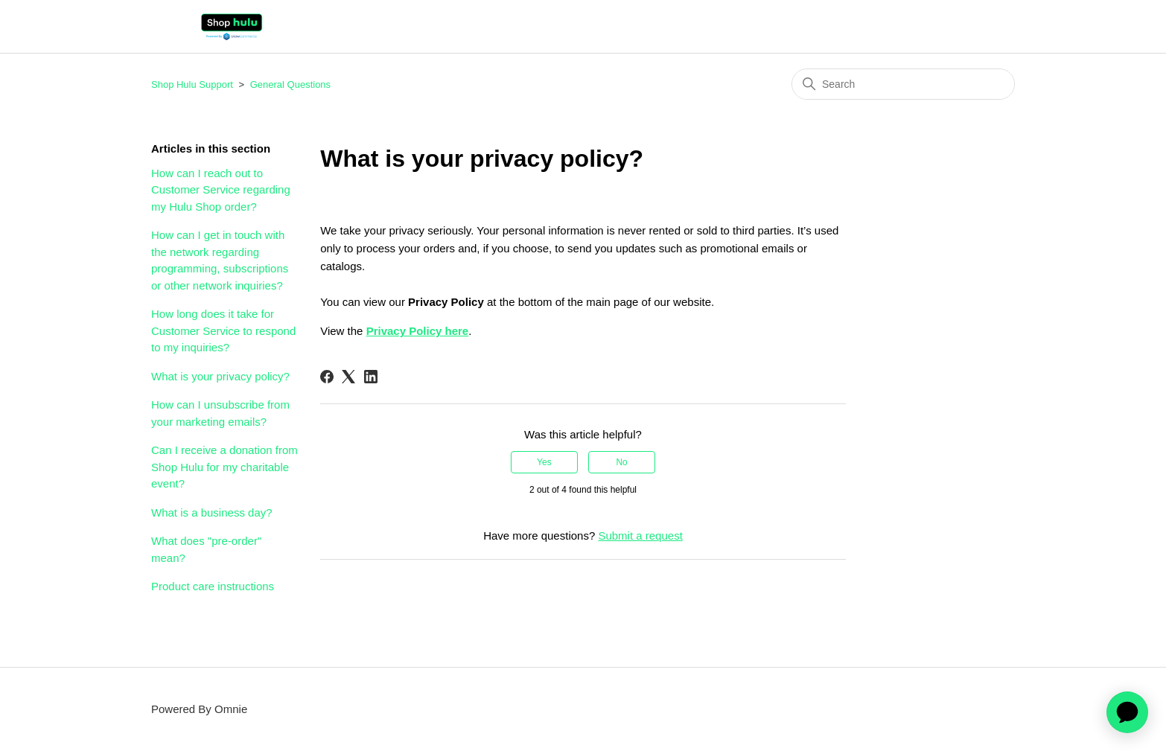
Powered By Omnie (199, 709)
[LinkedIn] (370, 376)
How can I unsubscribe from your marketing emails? (220, 413)
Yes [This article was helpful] (544, 462)
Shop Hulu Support (192, 84)
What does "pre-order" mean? (206, 549)
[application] (1127, 712)
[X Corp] (348, 376)
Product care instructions (212, 586)
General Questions (290, 84)
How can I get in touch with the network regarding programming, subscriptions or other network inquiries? (219, 260)
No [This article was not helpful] (621, 462)
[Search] (903, 84)
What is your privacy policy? (220, 376)
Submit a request (640, 535)
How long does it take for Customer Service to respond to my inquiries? (223, 330)
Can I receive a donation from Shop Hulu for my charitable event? (224, 467)
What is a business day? (212, 512)
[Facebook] (327, 376)
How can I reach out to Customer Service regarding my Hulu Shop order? (220, 190)
